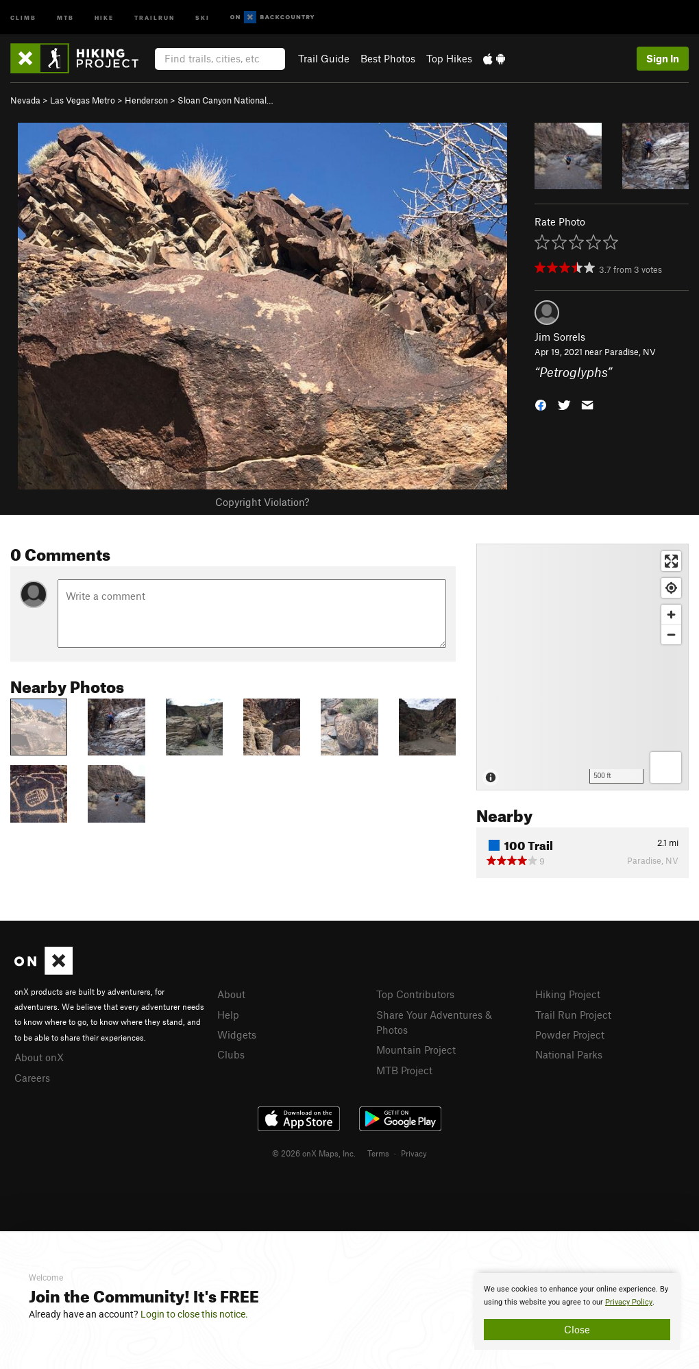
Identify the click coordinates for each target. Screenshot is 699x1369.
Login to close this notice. (194, 1314)
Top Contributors (415, 994)
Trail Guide (324, 58)
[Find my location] (671, 588)
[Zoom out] (671, 634)
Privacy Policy (628, 1302)
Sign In (662, 58)
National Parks (568, 1054)
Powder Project (569, 1034)
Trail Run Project (573, 1014)
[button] (541, 404)
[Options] (665, 767)
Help (228, 1014)
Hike (104, 16)
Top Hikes (449, 58)
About (231, 994)
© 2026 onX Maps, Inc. (314, 1153)
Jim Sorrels (560, 336)
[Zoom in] (671, 615)
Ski (202, 16)
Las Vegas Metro (82, 100)
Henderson (146, 100)
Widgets (236, 1034)
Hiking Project (567, 994)
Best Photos (387, 58)
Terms (378, 1153)
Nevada (25, 100)
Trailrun (154, 16)
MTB (65, 16)
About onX (39, 1057)
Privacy (414, 1153)
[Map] (582, 667)
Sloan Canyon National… (225, 100)
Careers (32, 1077)
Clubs (231, 1054)
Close (577, 1329)
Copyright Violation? (262, 502)
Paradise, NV (630, 351)
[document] (577, 1311)
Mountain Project (416, 1049)
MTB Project (404, 1070)
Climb (23, 16)
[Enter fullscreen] (671, 561)
